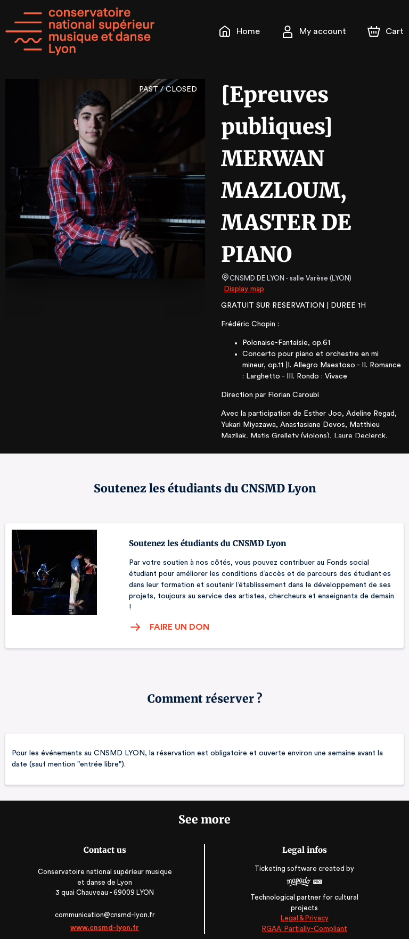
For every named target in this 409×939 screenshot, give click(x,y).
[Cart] (387, 31)
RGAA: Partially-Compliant (304, 917)
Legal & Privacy (304, 907)
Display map (244, 289)
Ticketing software (287, 860)
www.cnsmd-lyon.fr (104, 916)
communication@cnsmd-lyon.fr (104, 904)
